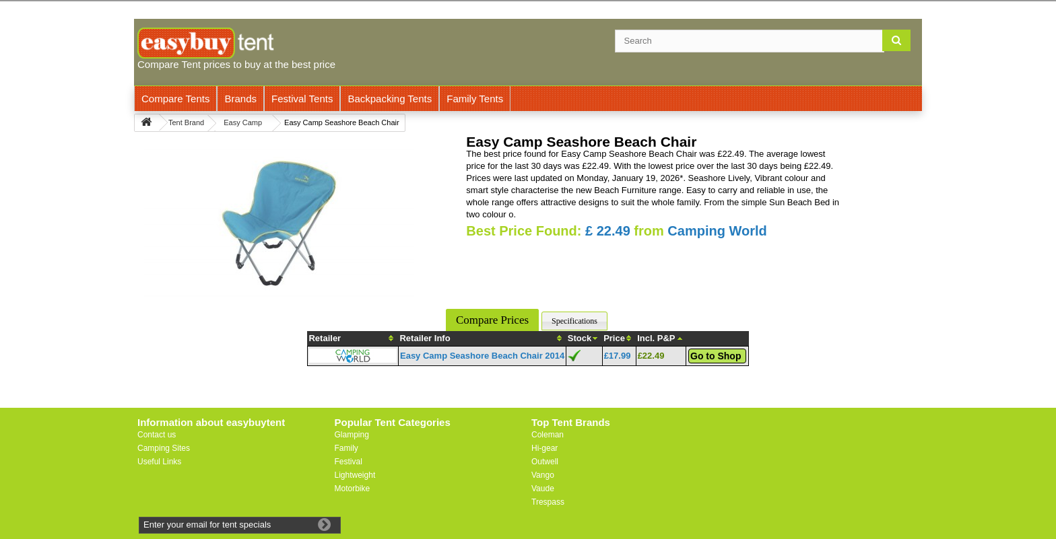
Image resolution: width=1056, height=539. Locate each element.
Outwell (544, 461)
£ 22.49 (607, 230)
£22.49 (651, 356)
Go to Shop (715, 356)
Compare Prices (492, 320)
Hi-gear (544, 448)
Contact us (156, 434)
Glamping (352, 434)
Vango (542, 475)
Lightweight (355, 475)
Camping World (716, 230)
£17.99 (617, 356)
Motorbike (352, 488)
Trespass (547, 502)
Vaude (542, 488)
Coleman (547, 434)
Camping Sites (163, 448)
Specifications (574, 321)
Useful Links (159, 461)
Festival (348, 461)
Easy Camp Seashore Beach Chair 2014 (482, 356)
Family (346, 448)
